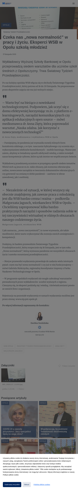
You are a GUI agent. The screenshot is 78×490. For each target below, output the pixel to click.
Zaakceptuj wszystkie (12, 484)
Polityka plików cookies (42, 484)
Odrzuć (26, 484)
